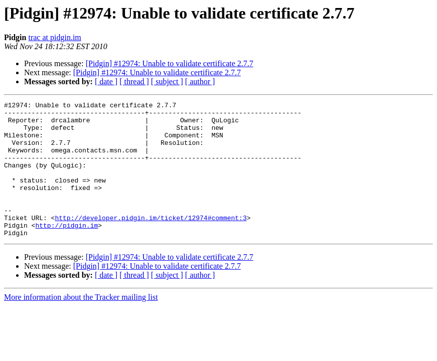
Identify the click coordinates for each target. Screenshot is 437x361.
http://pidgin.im (66, 250)
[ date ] (106, 81)
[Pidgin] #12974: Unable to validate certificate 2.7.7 (169, 63)
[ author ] (200, 81)
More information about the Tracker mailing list (81, 324)
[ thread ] (134, 81)
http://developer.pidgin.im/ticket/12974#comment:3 (150, 241)
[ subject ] (167, 81)
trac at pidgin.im (54, 37)
